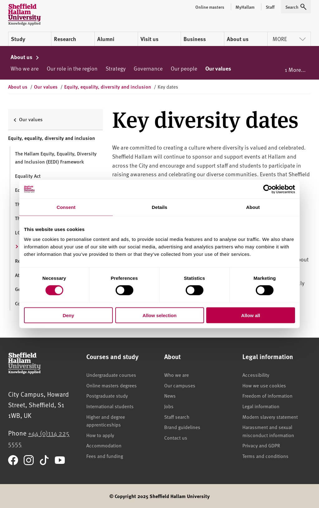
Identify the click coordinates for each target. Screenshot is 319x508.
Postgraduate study (107, 395)
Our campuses (179, 385)
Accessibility (255, 374)
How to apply (100, 435)
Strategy (116, 68)
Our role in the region (72, 68)
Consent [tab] (66, 207)
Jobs (169, 406)
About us (238, 39)
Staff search (176, 416)
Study (18, 39)
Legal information (260, 406)
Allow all (250, 315)
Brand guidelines (182, 426)
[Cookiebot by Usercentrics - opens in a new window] (267, 189)
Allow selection (159, 315)
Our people (184, 68)
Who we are (25, 68)
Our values (218, 68)
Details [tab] (159, 207)
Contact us (175, 437)
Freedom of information (267, 395)
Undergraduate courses (111, 374)
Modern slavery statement (270, 416)
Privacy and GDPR (261, 445)
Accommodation (103, 445)
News (170, 395)
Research (65, 39)
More (289, 39)
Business (194, 39)
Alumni (105, 39)
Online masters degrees (111, 385)
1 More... (295, 69)
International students (110, 406)
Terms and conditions (265, 455)
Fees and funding (104, 455)
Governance (148, 68)
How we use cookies (264, 385)
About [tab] (253, 207)
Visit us (149, 39)
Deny (68, 315)
